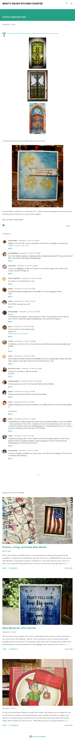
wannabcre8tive (13, 381)
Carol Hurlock (12, 450)
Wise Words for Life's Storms (19, 628)
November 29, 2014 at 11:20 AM (24, 402)
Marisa (10, 391)
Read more (69, 568)
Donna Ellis (12, 266)
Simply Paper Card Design (18, 333)
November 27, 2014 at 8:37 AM (25, 301)
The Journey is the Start (20, 245)
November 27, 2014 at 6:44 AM (31, 278)
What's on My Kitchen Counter (22, 3)
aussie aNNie (12, 240)
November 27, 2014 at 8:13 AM (25, 289)
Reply (10, 248)
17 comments (13, 725)
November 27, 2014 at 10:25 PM (31, 381)
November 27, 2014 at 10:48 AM (25, 341)
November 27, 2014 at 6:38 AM (27, 266)
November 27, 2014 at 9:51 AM (23, 326)
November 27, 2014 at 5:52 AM (30, 253)
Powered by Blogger (37, 736)
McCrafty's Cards (14, 368)
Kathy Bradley (13, 312)
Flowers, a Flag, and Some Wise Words (24, 547)
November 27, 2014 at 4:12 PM (24, 356)
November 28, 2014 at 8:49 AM (24, 391)
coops (10, 402)
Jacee (10, 326)
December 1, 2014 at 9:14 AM (24, 436)
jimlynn (10, 289)
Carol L (10, 356)
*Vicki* (10, 436)
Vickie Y (10, 301)
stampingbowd (13, 253)
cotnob (10, 341)
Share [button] (68, 226)
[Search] (67, 3)
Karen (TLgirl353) (14, 278)
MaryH (10, 419)
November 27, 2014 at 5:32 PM (31, 368)
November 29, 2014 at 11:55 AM (24, 419)
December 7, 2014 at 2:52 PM (28, 450)
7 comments (13, 649)
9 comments (13, 568)
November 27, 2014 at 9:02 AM (29, 312)
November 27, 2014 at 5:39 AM (29, 240)
